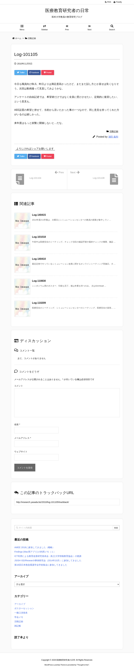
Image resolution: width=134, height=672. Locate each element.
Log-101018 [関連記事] (39, 237)
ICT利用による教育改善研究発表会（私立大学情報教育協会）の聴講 (47, 556)
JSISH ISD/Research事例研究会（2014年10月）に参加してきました (47, 560)
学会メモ (18, 617)
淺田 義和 (113, 136)
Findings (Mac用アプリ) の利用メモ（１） (35, 551)
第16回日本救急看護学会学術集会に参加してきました (40, 565)
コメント (18, 386)
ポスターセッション (24, 608)
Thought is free (82, 665)
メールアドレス (22, 438)
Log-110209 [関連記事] (39, 303)
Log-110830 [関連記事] (39, 281)
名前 (17, 424)
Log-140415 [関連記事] (39, 215)
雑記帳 (17, 626)
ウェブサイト (20, 451)
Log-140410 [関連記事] (39, 259)
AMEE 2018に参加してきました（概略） (34, 547)
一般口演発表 (20, 612)
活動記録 (113, 131)
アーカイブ (19, 604)
